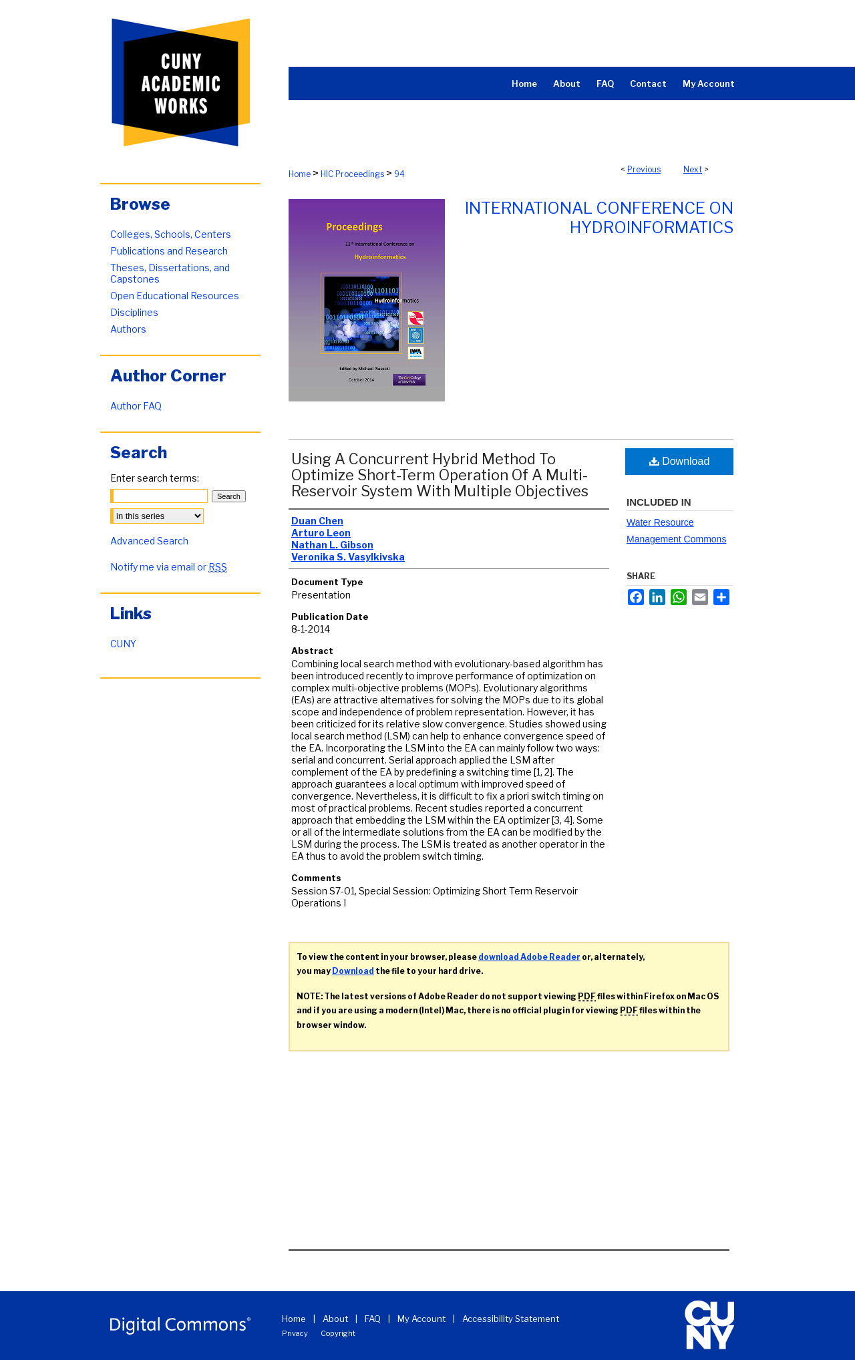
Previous (644, 169)
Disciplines (134, 312)
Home (300, 174)
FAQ (373, 1318)
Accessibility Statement (510, 1318)
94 (399, 174)
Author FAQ (136, 405)
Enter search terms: (154, 478)
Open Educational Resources (174, 295)
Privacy (295, 1333)
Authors (128, 329)
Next (692, 169)
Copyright (338, 1333)
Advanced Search (149, 540)
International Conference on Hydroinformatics (599, 217)
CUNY (123, 643)
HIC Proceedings (352, 174)
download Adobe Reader (529, 957)
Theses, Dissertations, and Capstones (170, 273)
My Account (421, 1318)
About (335, 1318)
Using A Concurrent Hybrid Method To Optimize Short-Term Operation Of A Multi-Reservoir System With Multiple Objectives (439, 475)
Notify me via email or (168, 566)
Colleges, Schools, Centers (170, 234)
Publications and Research (169, 251)
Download (679, 461)
